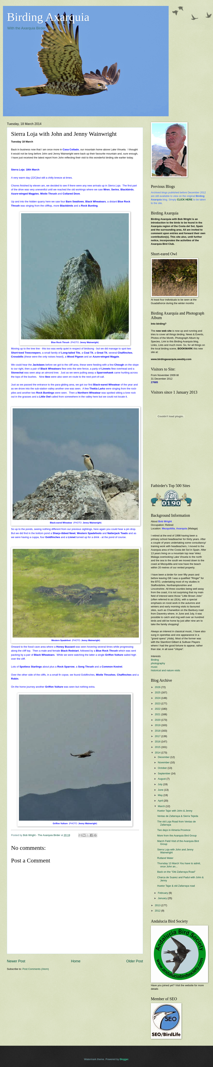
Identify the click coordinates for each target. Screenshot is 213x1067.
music (154, 666)
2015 (158, 747)
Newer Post (16, 961)
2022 (158, 708)
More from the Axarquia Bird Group (177, 835)
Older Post (134, 961)
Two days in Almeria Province (173, 830)
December (164, 757)
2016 (158, 741)
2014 (158, 752)
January (162, 898)
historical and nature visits (165, 670)
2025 (158, 692)
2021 (158, 714)
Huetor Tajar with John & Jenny (174, 810)
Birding (155, 659)
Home (75, 961)
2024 (158, 697)
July (160, 784)
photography (158, 663)
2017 (158, 736)
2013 (158, 905)
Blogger (124, 1059)
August (162, 778)
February (163, 892)
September (164, 773)
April (160, 800)
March (161, 806)
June (161, 789)
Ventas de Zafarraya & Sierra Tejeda (177, 816)
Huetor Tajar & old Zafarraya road (176, 885)
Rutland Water (165, 858)
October (162, 767)
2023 (158, 703)
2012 (158, 910)
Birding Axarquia (48, 16)
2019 (158, 725)
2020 (158, 719)
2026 (158, 687)
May (160, 795)
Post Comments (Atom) (35, 968)
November (164, 762)
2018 (158, 730)
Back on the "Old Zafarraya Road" (176, 871)
